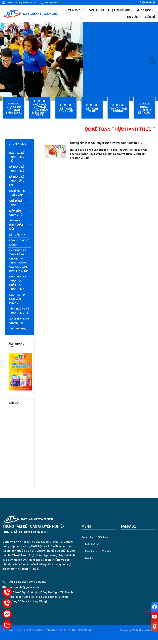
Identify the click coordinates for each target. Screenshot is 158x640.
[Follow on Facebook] (140, 2)
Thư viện (133, 16)
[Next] (152, 61)
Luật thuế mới (120, 10)
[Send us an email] (150, 2)
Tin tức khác (18, 328)
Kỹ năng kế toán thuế (16, 168)
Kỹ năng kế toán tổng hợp (16, 181)
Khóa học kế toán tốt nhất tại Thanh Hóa (17, 282)
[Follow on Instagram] (143, 2)
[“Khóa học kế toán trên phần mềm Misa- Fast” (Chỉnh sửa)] (40, 110)
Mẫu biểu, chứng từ (16, 212)
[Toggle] (29, 157)
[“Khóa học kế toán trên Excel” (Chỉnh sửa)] (13, 110)
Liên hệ (150, 16)
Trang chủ (76, 10)
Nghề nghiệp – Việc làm (17, 192)
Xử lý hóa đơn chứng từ (19, 320)
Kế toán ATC (17, 234)
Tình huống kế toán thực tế (19, 310)
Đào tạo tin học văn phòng (17, 298)
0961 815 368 (18, 581)
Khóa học (144, 10)
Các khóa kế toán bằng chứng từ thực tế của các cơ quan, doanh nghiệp (18, 260)
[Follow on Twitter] (147, 2)
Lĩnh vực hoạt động (19, 242)
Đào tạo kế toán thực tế (16, 157)
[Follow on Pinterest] (154, 2)
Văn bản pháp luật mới (16, 224)
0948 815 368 (37, 581)
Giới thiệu (96, 10)
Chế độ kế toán (15, 202)
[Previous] (6, 61)
